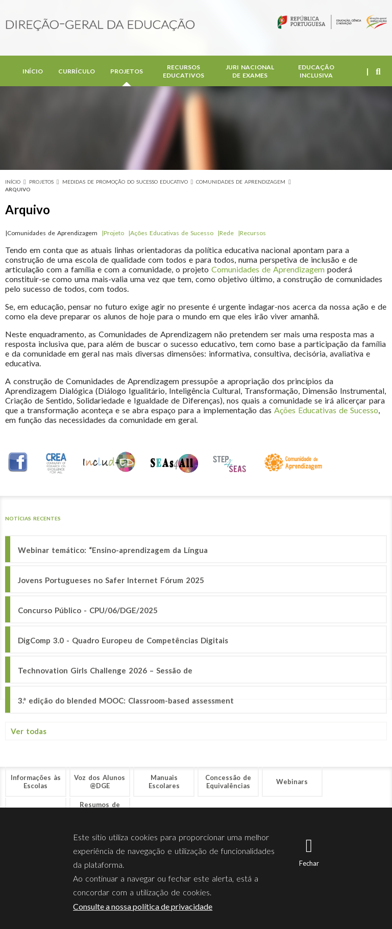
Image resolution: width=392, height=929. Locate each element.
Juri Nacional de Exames (250, 71)
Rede (226, 233)
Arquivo (18, 189)
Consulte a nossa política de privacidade (142, 906)
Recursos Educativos (183, 71)
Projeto (116, 233)
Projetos (126, 71)
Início (32, 71)
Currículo (76, 71)
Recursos (253, 233)
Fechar (309, 863)
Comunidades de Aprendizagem (240, 182)
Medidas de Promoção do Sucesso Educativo (125, 182)
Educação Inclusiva (316, 71)
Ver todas (28, 731)
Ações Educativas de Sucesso (172, 233)
